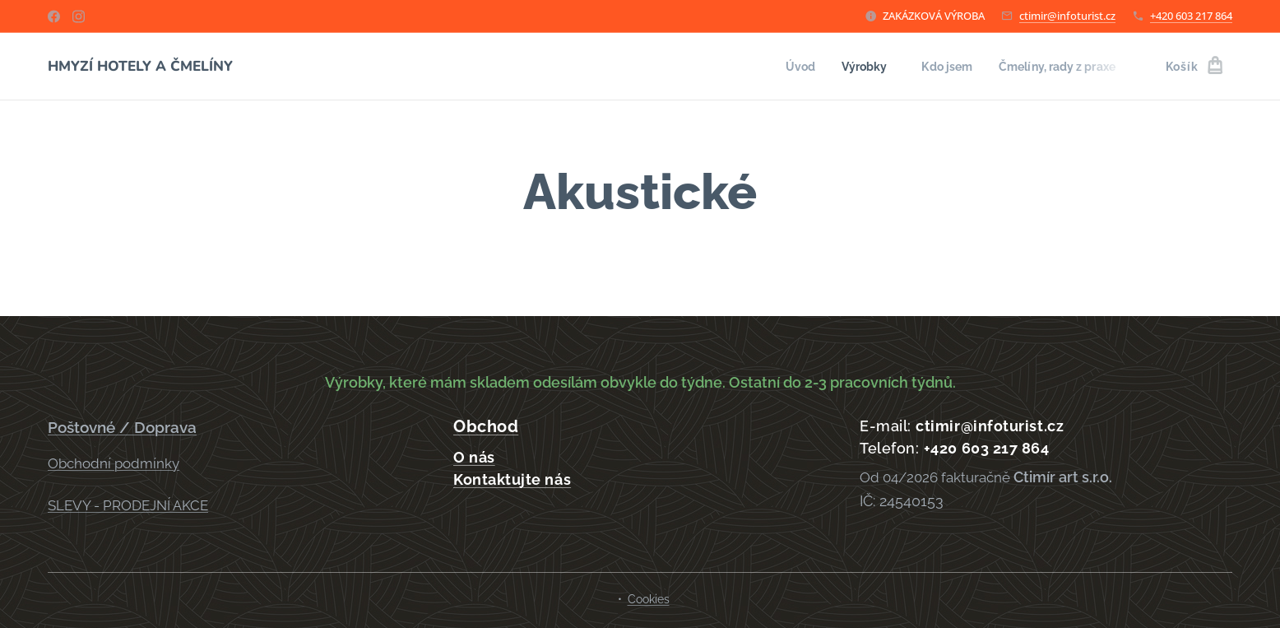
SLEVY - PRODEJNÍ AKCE (128, 505)
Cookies (649, 599)
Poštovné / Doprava (122, 427)
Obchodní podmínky (113, 462)
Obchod (485, 426)
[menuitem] (785, 66)
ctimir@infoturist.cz (1067, 15)
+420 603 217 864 (1191, 15)
